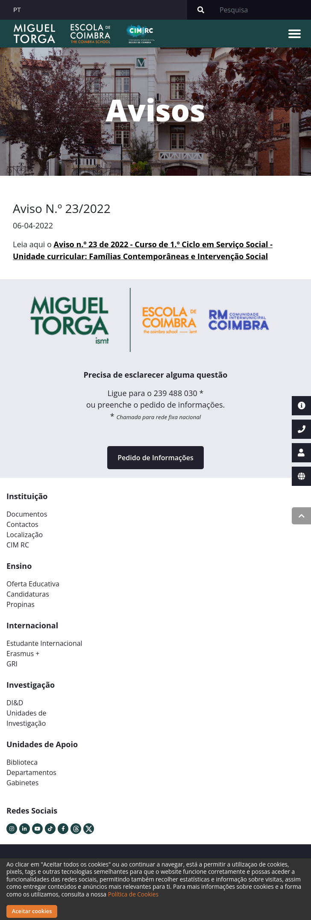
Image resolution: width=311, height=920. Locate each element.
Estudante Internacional (44, 643)
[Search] (262, 10)
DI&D (14, 702)
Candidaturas (27, 594)
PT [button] (17, 9)
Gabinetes (22, 782)
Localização (24, 534)
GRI (12, 664)
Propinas (20, 604)
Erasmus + (23, 653)
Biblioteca (22, 762)
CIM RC (17, 545)
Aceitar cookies (32, 911)
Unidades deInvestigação (26, 718)
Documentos (26, 514)
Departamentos (31, 772)
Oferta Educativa (32, 584)
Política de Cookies (133, 894)
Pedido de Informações (155, 457)
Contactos (22, 524)
